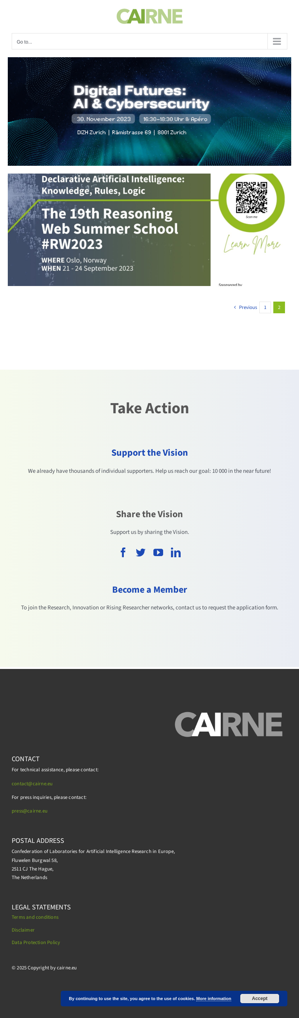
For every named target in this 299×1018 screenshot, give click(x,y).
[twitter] (141, 552)
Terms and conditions (35, 917)
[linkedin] (176, 552)
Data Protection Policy (36, 942)
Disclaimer (23, 930)
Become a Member (149, 590)
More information (213, 998)
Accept (259, 998)
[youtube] (158, 552)
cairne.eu (37, 810)
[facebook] (123, 552)
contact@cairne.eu (32, 783)
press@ (19, 810)
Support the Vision (149, 453)
